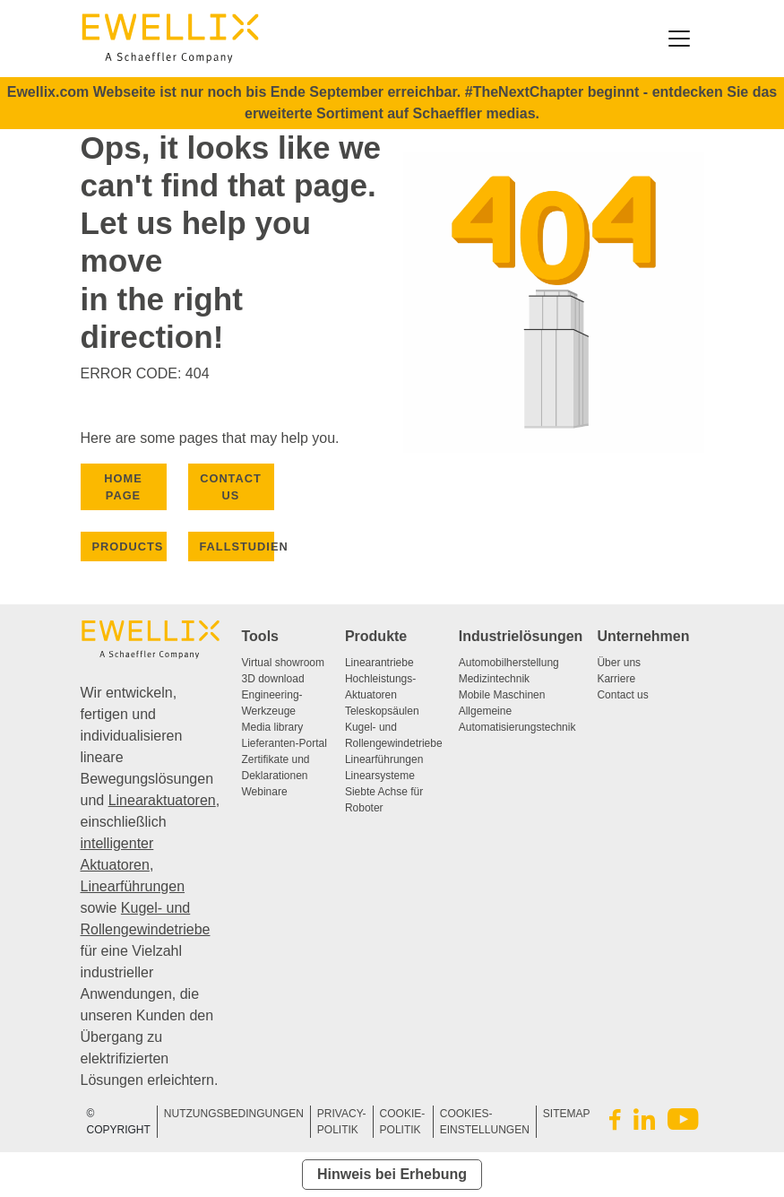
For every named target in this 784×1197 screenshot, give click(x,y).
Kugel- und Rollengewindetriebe (394, 735)
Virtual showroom (283, 662)
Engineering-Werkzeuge (272, 703)
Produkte (376, 636)
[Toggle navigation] (679, 38)
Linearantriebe (379, 662)
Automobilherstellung (509, 662)
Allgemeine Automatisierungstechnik (517, 719)
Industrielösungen (521, 636)
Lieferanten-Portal (284, 743)
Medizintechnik (494, 678)
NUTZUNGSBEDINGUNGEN (234, 1113)
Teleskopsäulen (382, 711)
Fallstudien (244, 546)
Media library (273, 727)
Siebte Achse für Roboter (384, 799)
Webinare (265, 791)
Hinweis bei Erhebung (392, 1174)
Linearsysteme (380, 775)
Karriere (616, 678)
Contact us (622, 695)
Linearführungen (133, 886)
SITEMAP (566, 1113)
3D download (273, 678)
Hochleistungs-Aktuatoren (380, 686)
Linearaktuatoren (162, 800)
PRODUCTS (128, 546)
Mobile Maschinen (502, 695)
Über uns (619, 662)
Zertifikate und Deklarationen (276, 767)
